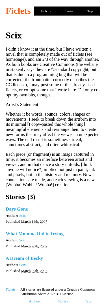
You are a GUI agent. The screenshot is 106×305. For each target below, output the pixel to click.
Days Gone (17, 209)
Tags (90, 11)
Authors (46, 11)
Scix (22, 215)
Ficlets (18, 11)
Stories (69, 11)
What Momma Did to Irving (35, 233)
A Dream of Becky (24, 258)
